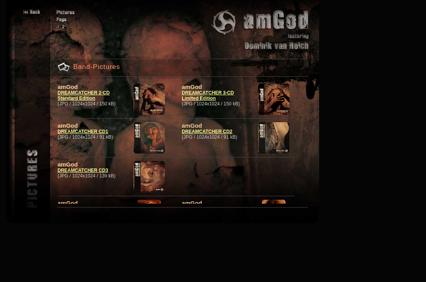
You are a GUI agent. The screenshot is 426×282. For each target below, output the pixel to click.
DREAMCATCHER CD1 (83, 131)
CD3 (102, 170)
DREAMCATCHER (77, 170)
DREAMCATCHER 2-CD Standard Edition (84, 95)
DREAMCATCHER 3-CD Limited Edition (208, 95)
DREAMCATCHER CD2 (207, 131)
